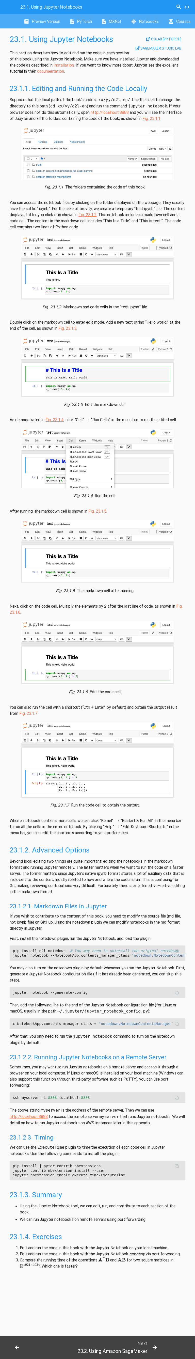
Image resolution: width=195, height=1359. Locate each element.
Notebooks (145, 21)
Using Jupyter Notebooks (51, 7)
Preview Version (42, 21)
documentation (50, 71)
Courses (179, 21)
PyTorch (81, 21)
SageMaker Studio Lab (158, 48)
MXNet (111, 21)
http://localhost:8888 (110, 112)
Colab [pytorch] (163, 39)
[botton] (19, 1347)
